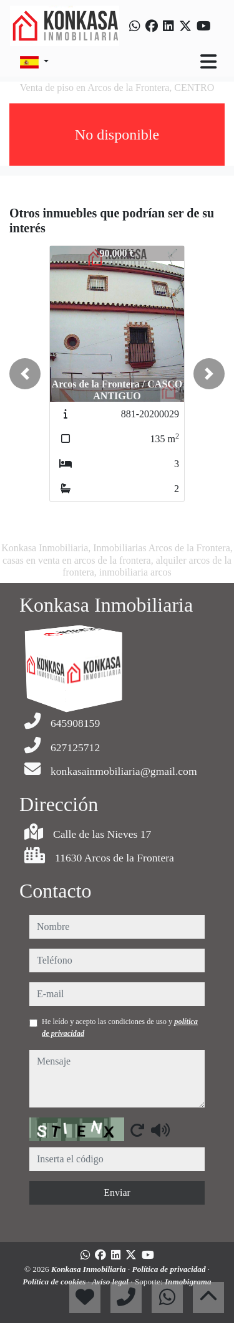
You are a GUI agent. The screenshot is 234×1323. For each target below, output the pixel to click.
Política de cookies (54, 1281)
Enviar (117, 1192)
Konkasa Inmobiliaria (89, 1269)
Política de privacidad (170, 1269)
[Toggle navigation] (208, 62)
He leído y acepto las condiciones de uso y (120, 1027)
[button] (25, 373)
